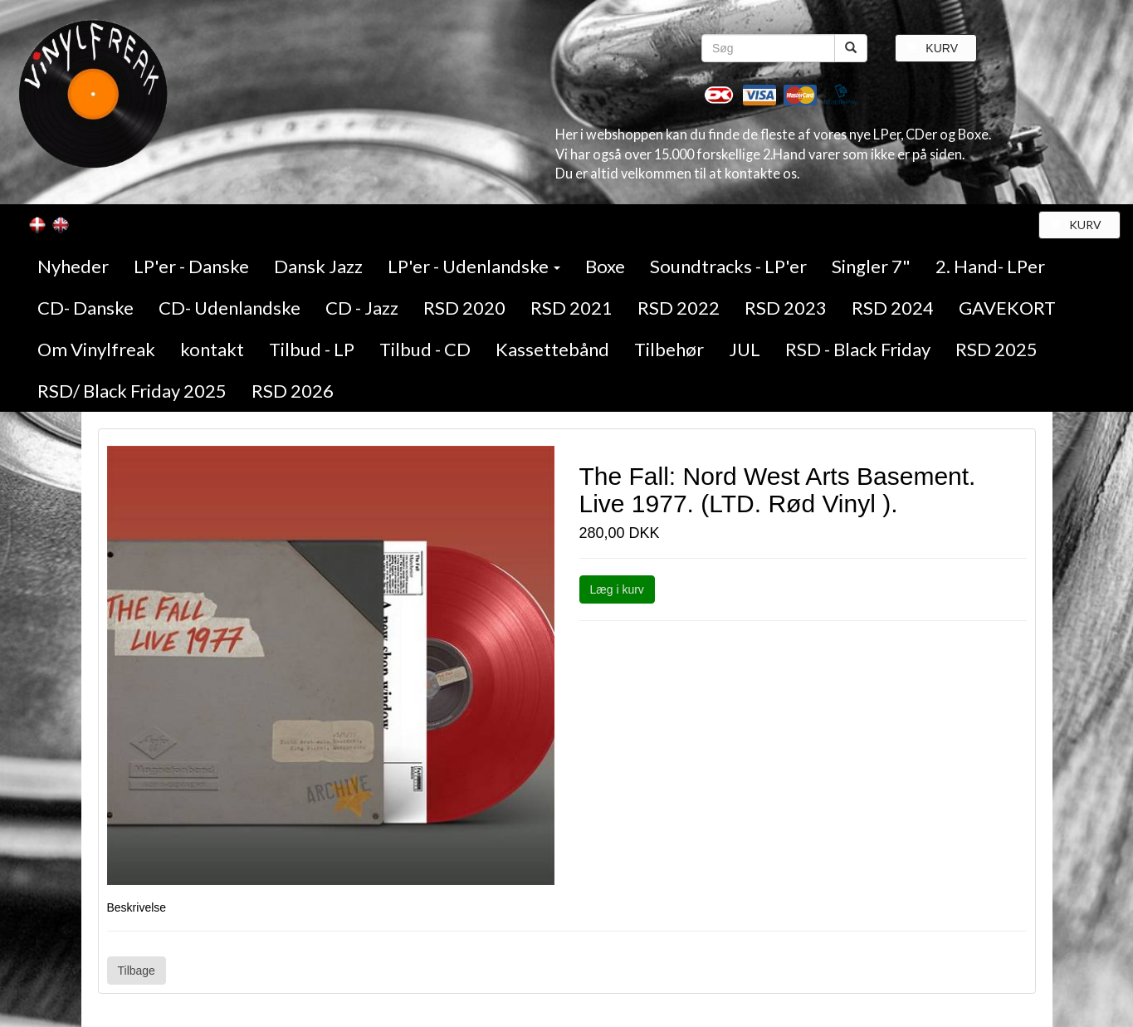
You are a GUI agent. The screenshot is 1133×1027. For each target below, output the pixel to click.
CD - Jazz (361, 307)
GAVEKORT (1007, 307)
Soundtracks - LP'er (728, 266)
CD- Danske (85, 307)
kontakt (212, 349)
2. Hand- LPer (990, 266)
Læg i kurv (617, 589)
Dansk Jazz (318, 266)
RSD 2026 (293, 390)
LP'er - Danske (191, 266)
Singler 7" (871, 266)
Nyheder (73, 266)
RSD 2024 (893, 307)
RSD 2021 (571, 307)
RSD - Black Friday (857, 349)
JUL (744, 349)
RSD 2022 (678, 307)
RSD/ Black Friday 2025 (132, 390)
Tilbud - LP (311, 349)
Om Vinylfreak (96, 349)
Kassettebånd (552, 349)
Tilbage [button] (136, 970)
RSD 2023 (786, 307)
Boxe (605, 266)
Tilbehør (669, 349)
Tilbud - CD (425, 349)
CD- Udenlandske (229, 307)
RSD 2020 (464, 307)
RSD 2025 (996, 349)
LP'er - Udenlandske (474, 266)
